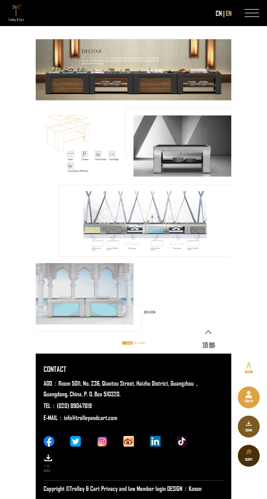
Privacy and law (118, 488)
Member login (152, 488)
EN (229, 13)
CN (219, 13)
